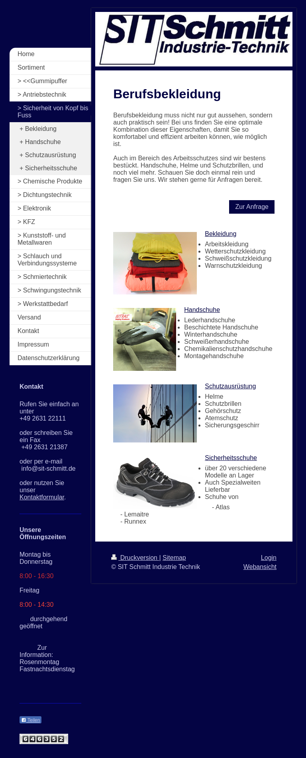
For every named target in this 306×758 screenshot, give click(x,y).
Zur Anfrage (252, 206)
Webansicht (260, 566)
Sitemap (174, 557)
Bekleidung (220, 233)
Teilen (30, 720)
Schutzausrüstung (230, 386)
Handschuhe (202, 309)
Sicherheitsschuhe (231, 457)
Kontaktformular (42, 497)
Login (269, 557)
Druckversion (135, 557)
